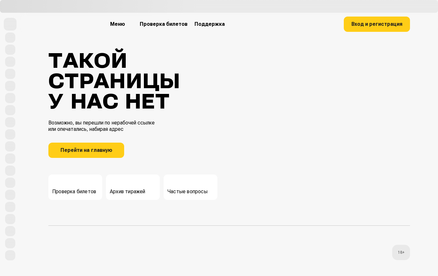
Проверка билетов (74, 186)
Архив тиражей (127, 186)
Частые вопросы (187, 186)
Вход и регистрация (376, 24)
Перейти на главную (86, 150)
